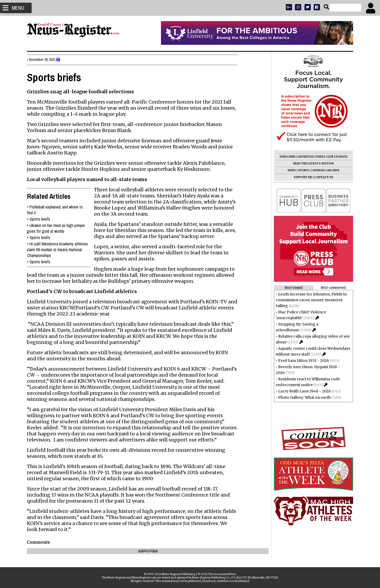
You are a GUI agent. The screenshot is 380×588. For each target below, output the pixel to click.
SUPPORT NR (301, 177)
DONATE (339, 156)
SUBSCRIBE (285, 156)
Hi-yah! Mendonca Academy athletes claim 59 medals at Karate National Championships (59, 249)
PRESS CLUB (322, 156)
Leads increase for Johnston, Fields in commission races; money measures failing (309, 300)
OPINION (316, 170)
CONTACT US (321, 177)
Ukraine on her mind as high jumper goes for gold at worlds (58, 228)
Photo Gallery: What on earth (302, 397)
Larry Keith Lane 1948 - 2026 (302, 391)
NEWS (290, 170)
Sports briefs (42, 219)
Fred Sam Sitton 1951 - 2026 (301, 360)
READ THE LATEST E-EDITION (311, 163)
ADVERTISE (304, 156)
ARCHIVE (331, 170)
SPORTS (302, 170)
